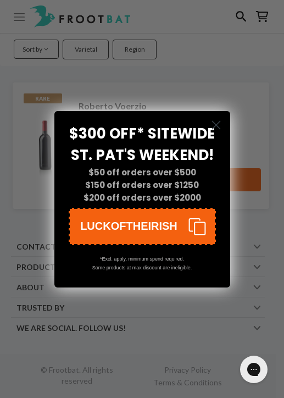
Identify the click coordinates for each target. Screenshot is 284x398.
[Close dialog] (216, 125)
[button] (142, 226)
